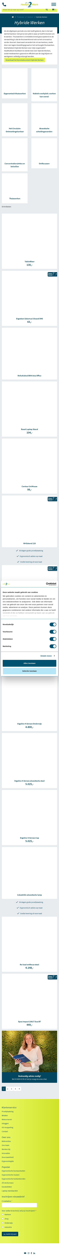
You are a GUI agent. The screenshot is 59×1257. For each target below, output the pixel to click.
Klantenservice (9, 1107)
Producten (20, 17)
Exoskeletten (7, 1187)
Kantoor (30, 17)
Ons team (5, 1145)
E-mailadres (7, 1201)
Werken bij (6, 1149)
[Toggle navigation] (54, 4)
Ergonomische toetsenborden (13, 1179)
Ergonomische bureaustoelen (13, 1171)
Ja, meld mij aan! (10, 1234)
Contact (5, 1131)
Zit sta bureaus (8, 1183)
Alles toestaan (29, 663)
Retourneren (7, 1119)
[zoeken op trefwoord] (23, 9)
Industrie (8, 1227)
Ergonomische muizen (10, 1175)
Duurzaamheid (8, 1157)
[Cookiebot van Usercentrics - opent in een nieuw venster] (46, 584)
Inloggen (5, 1123)
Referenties (6, 1141)
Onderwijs (9, 1223)
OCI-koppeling (7, 1127)
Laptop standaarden (10, 1191)
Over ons (6, 1137)
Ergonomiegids (8, 1161)
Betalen (5, 1115)
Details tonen (46, 656)
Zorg (6, 1218)
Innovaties (6, 1153)
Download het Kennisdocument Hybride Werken (25, 60)
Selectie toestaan (29, 671)
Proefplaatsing (7, 1111)
